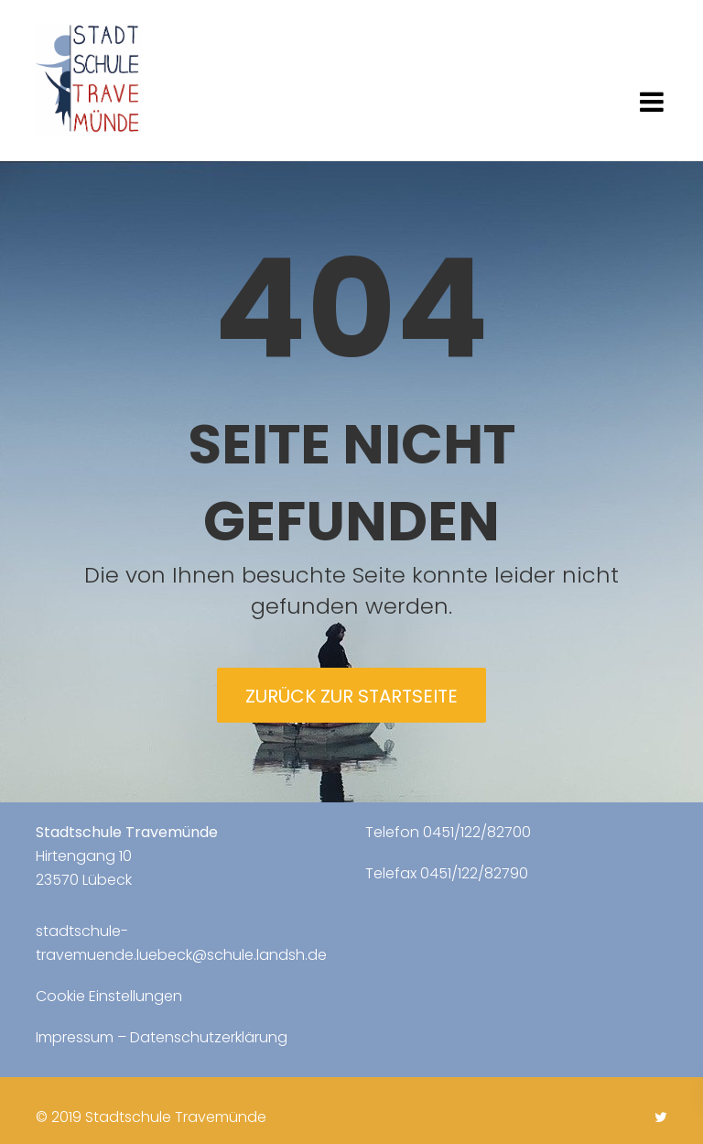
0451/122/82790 (474, 873)
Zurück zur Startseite (351, 696)
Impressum (75, 1037)
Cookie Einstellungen (109, 996)
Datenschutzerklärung (208, 1037)
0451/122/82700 (477, 832)
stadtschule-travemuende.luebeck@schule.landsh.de (181, 943)
